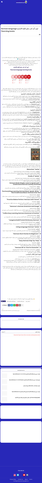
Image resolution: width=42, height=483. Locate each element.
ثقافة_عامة (32, 26)
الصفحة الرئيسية (38, 26)
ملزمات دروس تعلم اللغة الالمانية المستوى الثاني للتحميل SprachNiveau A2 (26, 391)
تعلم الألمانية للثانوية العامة (11, 301)
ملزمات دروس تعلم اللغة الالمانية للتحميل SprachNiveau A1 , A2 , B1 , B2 (26, 374)
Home (30, 479)
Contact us (20, 479)
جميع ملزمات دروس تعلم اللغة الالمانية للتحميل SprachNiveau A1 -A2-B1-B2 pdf (24, 380)
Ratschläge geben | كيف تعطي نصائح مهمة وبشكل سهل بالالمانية (27, 397)
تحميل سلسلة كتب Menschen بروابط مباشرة (31, 385)
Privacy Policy (13, 479)
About (26, 479)
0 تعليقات (3, 332)
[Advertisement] (21, 14)
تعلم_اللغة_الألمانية (20, 301)
